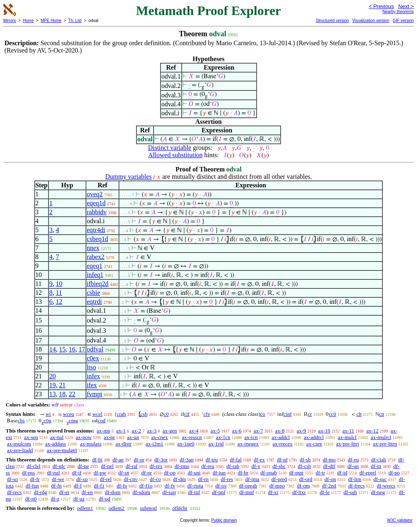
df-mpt (296, 473)
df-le (325, 492)
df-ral (132, 466)
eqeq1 (94, 265)
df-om (303, 486)
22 (72, 394)
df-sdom (141, 492)
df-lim (355, 479)
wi (48, 414)
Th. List (75, 20)
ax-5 (215, 431)
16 (72, 349)
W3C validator (400, 520)
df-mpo (277, 486)
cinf (287, 414)
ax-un (133, 437)
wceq (68, 414)
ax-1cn (223, 437)
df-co (155, 479)
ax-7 (258, 431)
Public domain (224, 520)
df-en (86, 492)
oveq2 (95, 194)
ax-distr (124, 444)
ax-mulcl (347, 437)
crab (121, 414)
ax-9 (301, 431)
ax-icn (250, 437)
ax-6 (236, 431)
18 (62, 394)
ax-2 (136, 431)
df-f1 (99, 486)
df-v (256, 466)
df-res (227, 479)
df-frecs (356, 486)
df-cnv (131, 479)
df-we (58, 479)
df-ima (252, 479)
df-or (139, 460)
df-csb (304, 466)
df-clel (33, 466)
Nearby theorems (398, 11)
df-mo (329, 460)
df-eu (353, 460)
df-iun (219, 473)
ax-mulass (91, 444)
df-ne (83, 466)
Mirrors (9, 20)
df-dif (329, 466)
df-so (12, 479)
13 (52, 394)
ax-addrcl (314, 437)
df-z (55, 499)
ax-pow (84, 437)
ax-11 (348, 431)
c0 (166, 414)
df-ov (221, 486)
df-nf (282, 460)
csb (143, 414)
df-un (353, 466)
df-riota (195, 486)
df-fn (56, 486)
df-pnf (219, 492)
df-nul (53, 473)
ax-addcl (281, 437)
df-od (104, 499)
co (262, 414)
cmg (73, 420)
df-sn (124, 473)
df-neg (378, 492)
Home (28, 20)
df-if (76, 473)
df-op (170, 473)
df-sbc (279, 466)
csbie (93, 292)
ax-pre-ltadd (20, 450)
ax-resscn (192, 437)
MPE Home (51, 20)
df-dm (179, 479)
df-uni (194, 473)
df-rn (203, 479)
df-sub (350, 492)
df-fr (35, 479)
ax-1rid (216, 444)
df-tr (320, 473)
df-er (64, 492)
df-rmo (182, 466)
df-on (330, 479)
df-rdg (40, 492)
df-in (376, 466)
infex (93, 376)
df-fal (235, 460)
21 (62, 385)
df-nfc (59, 466)
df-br (243, 473)
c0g (47, 420)
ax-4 (193, 431)
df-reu (208, 466)
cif (187, 414)
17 (82, 349)
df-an (117, 460)
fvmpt (94, 394)
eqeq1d (96, 203)
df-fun (32, 486)
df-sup (169, 492)
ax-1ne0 (185, 444)
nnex (93, 247)
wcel (97, 414)
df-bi (97, 460)
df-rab (232, 466)
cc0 (332, 414)
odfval (95, 349)
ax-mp (103, 431)
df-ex (259, 460)
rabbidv (97, 212)
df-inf (194, 492)
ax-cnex (159, 437)
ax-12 (373, 431)
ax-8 (280, 431)
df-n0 (31, 499)
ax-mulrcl (381, 437)
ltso (91, 367)
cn (381, 414)
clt (359, 414)
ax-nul (57, 437)
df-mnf (246, 492)
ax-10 (324, 431)
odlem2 (116, 508)
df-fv (170, 486)
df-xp (82, 479)
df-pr (146, 473)
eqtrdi (94, 301)
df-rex (155, 466)
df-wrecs (386, 486)
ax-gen (169, 431)
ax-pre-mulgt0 (62, 450)
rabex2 (96, 256)
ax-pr (109, 437)
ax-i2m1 (154, 444)
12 (59, 301)
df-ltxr (299, 492)
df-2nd (329, 486)
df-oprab (248, 486)
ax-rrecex (282, 444)
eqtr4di (96, 229)
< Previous (381, 6)
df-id (342, 473)
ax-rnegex (248, 444)
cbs (21, 420)
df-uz (78, 499)
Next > (406, 6)
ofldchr (180, 508)
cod (101, 420)
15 (62, 349)
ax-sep (31, 437)
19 (52, 385)
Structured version (332, 20)
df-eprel (368, 473)
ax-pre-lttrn (385, 444)
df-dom (113, 492)
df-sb (305, 460)
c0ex (93, 358)
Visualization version (370, 20)
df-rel (106, 479)
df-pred (279, 479)
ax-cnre (314, 444)
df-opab (269, 473)
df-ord (306, 479)
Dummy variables (128, 176)
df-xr (273, 492)
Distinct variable (169, 147)
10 (59, 283)
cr (310, 414)
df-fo (121, 486)
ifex (92, 385)
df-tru (212, 460)
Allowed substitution (175, 155)
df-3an (186, 460)
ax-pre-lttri (347, 444)
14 (52, 349)
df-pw (100, 473)
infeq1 (95, 274)
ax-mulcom (19, 444)
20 (52, 376)
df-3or (161, 460)
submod (148, 508)
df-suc (380, 479)
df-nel (107, 466)
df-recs (14, 492)
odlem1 (85, 508)
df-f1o (146, 486)
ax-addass (55, 444)
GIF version (403, 20)
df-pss (28, 473)
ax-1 (121, 431)
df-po (394, 473)
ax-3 (151, 431)
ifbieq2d (97, 283)
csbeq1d (97, 238)
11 (59, 292)
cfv (206, 414)
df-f (78, 486)
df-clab (378, 460)
